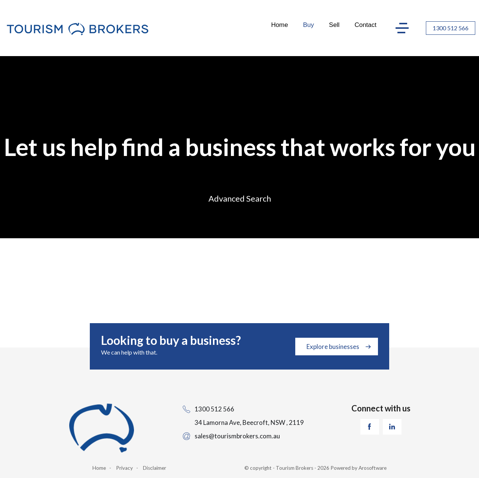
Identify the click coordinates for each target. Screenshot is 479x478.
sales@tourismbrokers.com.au (237, 436)
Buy (308, 24)
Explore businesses (332, 346)
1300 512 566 (451, 27)
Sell (334, 24)
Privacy (124, 468)
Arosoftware (373, 468)
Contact (365, 24)
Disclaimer (154, 468)
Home (279, 24)
